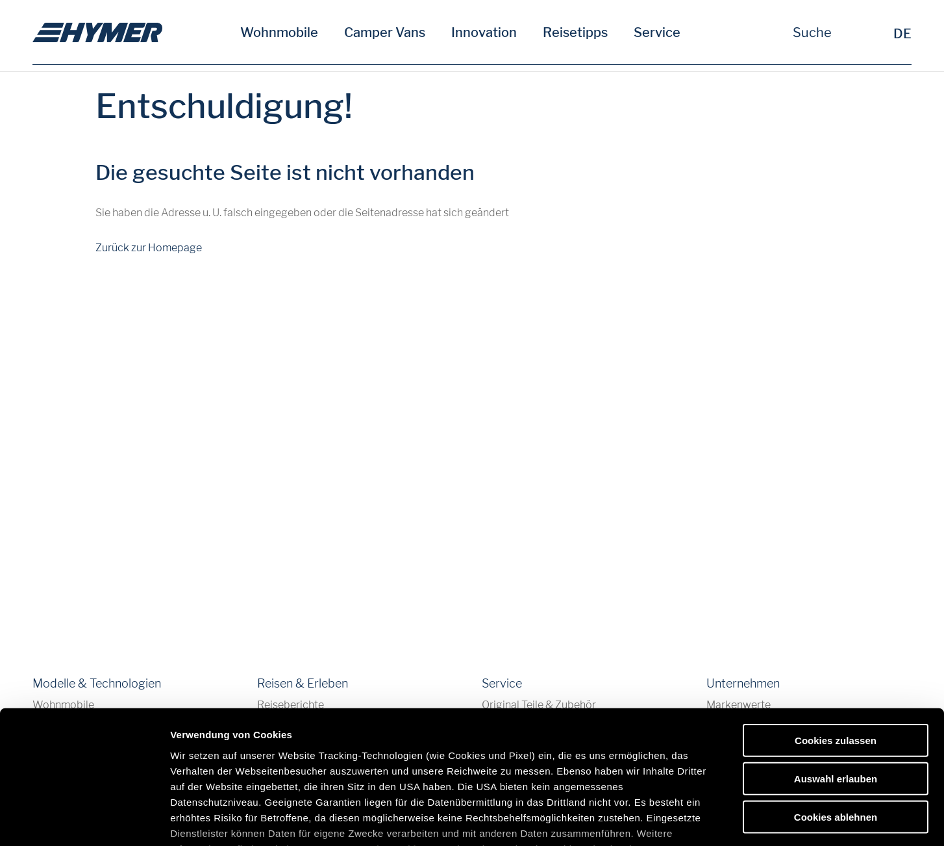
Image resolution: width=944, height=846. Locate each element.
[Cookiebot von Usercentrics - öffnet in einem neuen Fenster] (84, 820)
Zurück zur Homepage (148, 248)
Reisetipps (575, 32)
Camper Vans (384, 32)
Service (657, 32)
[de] (97, 32)
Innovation (484, 32)
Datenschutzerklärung (390, 754)
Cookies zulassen (835, 645)
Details (674, 820)
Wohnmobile (279, 32)
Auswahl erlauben (835, 683)
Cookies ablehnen (835, 721)
